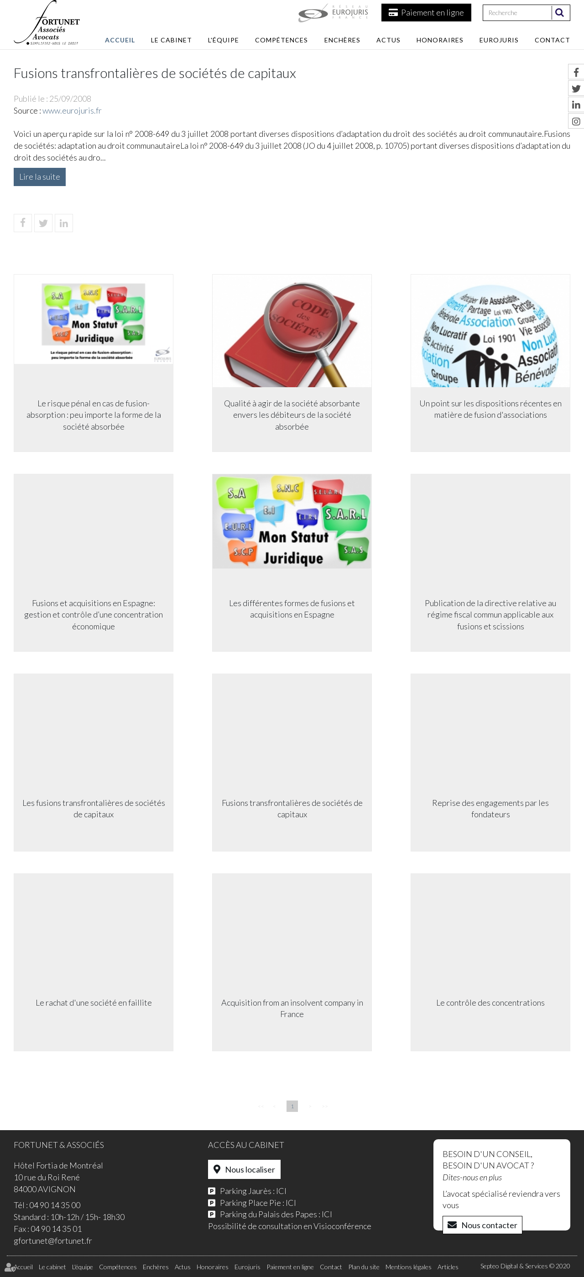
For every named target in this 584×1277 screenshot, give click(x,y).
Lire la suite (39, 176)
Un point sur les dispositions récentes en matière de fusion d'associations (490, 409)
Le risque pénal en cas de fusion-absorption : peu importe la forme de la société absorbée (93, 414)
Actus (388, 40)
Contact (552, 40)
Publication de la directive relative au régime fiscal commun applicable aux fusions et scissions (490, 614)
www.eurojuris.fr (72, 110)
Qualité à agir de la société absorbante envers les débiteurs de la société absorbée (292, 414)
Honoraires (440, 40)
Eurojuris (499, 40)
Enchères (342, 40)
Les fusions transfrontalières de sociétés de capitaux (93, 809)
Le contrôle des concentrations (490, 1002)
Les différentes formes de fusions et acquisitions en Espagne (292, 609)
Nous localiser (250, 1169)
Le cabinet (171, 40)
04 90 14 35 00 (54, 1205)
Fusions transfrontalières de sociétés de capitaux (292, 809)
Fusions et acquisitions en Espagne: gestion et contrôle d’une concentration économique (93, 614)
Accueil (120, 40)
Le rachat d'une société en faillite (94, 1002)
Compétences (281, 40)
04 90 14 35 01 (56, 1229)
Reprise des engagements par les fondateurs (490, 809)
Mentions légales (409, 1267)
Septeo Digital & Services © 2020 (525, 1266)
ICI (281, 1191)
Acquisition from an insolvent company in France (292, 1008)
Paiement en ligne (432, 12)
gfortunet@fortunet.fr (53, 1240)
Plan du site (364, 1267)
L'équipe (223, 40)
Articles (448, 1267)
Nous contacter (489, 1225)
